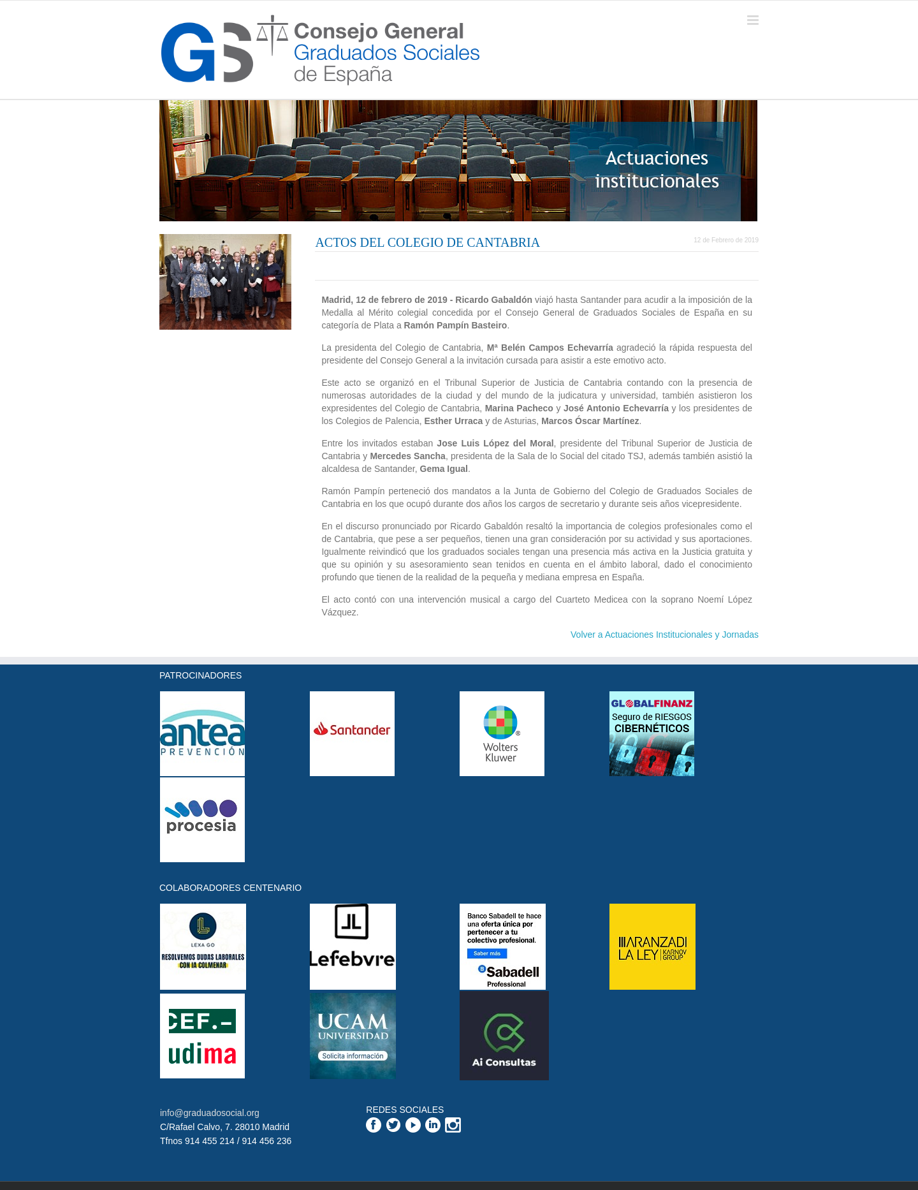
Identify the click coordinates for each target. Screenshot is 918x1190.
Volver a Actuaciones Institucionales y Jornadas (665, 634)
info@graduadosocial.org (209, 1113)
